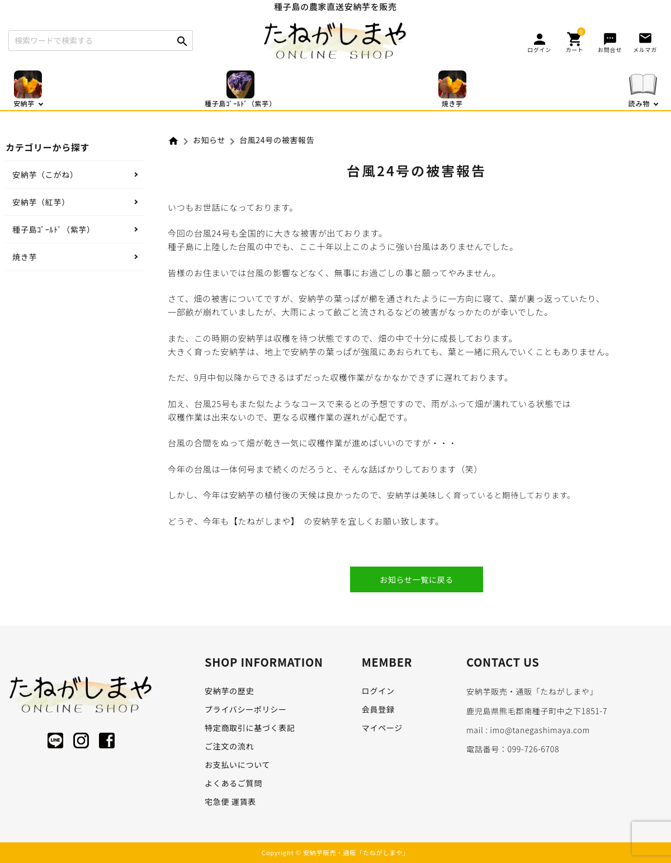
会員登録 (378, 709)
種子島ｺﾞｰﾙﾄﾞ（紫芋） (53, 229)
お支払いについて (237, 764)
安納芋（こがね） (45, 174)
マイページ (382, 727)
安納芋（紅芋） (41, 202)
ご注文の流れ (229, 746)
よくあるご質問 (233, 783)
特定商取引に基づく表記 (250, 727)
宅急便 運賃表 (230, 801)
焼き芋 (24, 256)
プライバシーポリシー (246, 709)
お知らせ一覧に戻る (416, 579)
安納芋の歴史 (229, 690)
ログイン (378, 690)
